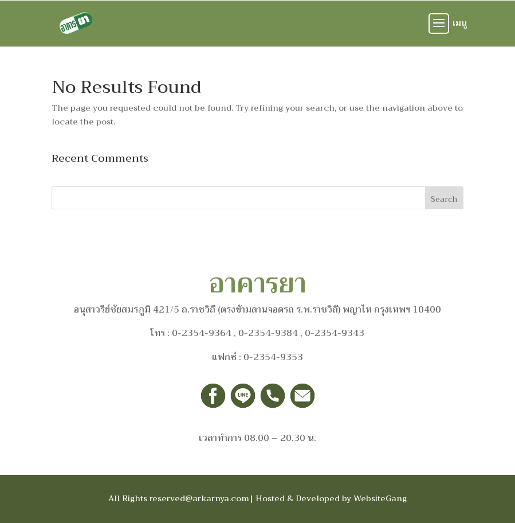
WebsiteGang (380, 498)
